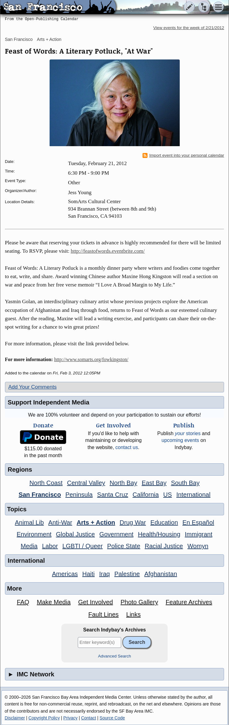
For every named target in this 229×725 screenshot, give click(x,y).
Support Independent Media (48, 402)
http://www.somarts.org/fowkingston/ (91, 359)
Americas (65, 573)
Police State (123, 546)
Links (133, 614)
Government (116, 534)
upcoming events (180, 440)
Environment (34, 534)
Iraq (104, 573)
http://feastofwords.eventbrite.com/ (108, 251)
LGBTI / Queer (82, 546)
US (167, 494)
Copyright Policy (44, 717)
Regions (20, 469)
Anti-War (60, 522)
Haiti (88, 573)
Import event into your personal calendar (183, 155)
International (193, 494)
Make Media (54, 602)
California (146, 494)
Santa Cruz (112, 494)
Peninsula (79, 494)
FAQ (23, 602)
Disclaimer (15, 717)
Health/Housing (159, 534)
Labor (50, 546)
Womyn (197, 546)
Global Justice (75, 534)
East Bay (154, 482)
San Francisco (19, 39)
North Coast (46, 482)
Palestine (127, 573)
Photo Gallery (139, 602)
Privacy (70, 717)
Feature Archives (189, 602)
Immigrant (198, 534)
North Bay (123, 482)
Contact (88, 717)
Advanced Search (114, 656)
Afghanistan (160, 573)
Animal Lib (29, 522)
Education (164, 522)
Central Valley (86, 482)
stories (187, 433)
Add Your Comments (32, 387)
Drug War (133, 522)
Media (29, 546)
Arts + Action (49, 39)
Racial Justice (164, 546)
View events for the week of (188, 27)
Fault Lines (103, 614)
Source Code (112, 717)
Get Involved (95, 602)
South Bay (185, 482)
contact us (126, 447)
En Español (198, 522)
